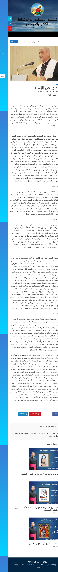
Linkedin (14, 414)
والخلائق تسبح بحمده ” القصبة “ (41, 426)
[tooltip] (2, 18)
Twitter (38, 414)
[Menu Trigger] (52, 4)
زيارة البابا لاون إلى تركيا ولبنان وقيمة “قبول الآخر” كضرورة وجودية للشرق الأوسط (30, 508)
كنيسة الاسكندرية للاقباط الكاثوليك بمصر (29, 22)
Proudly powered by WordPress (16, 565)
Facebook (50, 414)
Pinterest (26, 414)
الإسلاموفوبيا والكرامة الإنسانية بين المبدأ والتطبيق (34, 474)
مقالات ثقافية (51, 83)
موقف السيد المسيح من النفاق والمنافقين (37, 543)
